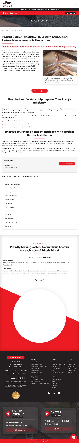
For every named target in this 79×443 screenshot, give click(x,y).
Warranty (54, 383)
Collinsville (14, 273)
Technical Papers (56, 379)
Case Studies (8, 226)
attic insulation (24, 145)
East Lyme (54, 276)
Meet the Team (56, 368)
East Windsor (62, 276)
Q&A (53, 381)
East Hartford (35, 276)
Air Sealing (8, 192)
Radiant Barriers (9, 199)
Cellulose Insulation (10, 188)
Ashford (11, 271)
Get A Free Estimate (15, 357)
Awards (54, 375)
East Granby (7, 276)
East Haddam (15, 276)
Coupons (54, 385)
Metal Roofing (35, 368)
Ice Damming (8, 211)
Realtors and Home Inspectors (40, 383)
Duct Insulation (9, 207)
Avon (11, 262)
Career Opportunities (58, 372)
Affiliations (55, 377)
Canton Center (42, 271)
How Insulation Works (11, 222)
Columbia (22, 273)
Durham (44, 273)
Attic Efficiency (9, 218)
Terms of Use (41, 442)
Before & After (72, 366)
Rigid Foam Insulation (11, 195)
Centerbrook (52, 271)
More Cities (39, 280)
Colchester (6, 273)
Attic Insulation (12, 184)
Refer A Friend (56, 366)
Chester (59, 271)
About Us (54, 362)
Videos (70, 372)
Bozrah (25, 271)
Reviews (70, 362)
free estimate (34, 176)
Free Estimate (71, 13)
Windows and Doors (37, 379)
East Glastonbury (61, 273)
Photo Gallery (72, 368)
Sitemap (47, 442)
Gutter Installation (36, 375)
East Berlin (51, 273)
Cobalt (65, 271)
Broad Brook (32, 271)
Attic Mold (8, 215)
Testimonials (71, 364)
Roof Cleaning (35, 370)
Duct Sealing (8, 203)
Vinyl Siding (34, 377)
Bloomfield (18, 271)
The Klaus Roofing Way (58, 364)
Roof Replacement (36, 364)
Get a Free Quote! (40, 91)
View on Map (20, 430)
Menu (74, 4)
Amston (5, 271)
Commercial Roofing (37, 372)
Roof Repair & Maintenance (39, 366)
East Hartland (45, 276)
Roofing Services (36, 362)
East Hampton (26, 276)
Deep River (37, 273)
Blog (53, 370)
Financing (54, 387)
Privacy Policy (33, 442)
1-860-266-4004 (15, 367)
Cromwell (29, 273)
